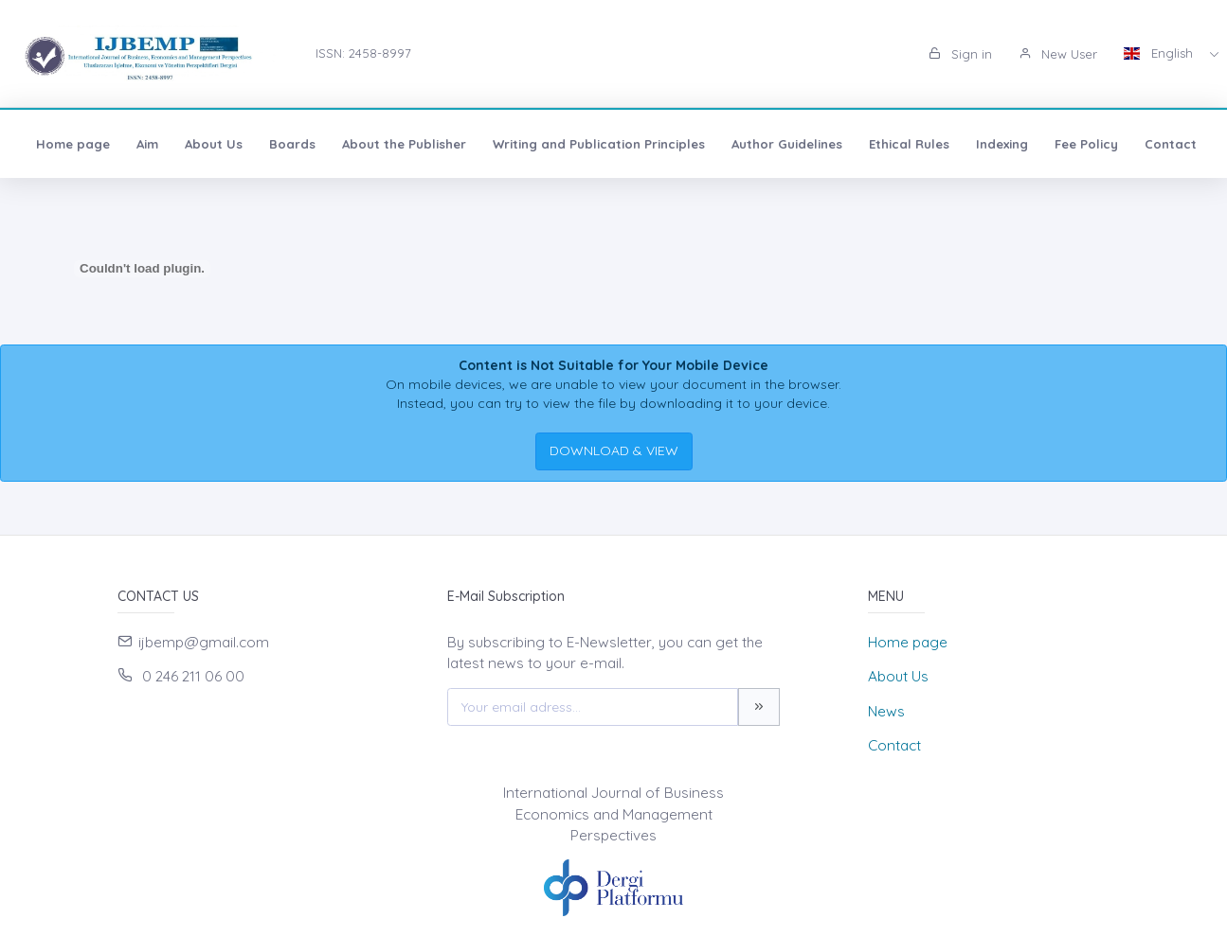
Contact (1171, 143)
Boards (292, 143)
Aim (147, 143)
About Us (214, 143)
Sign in (960, 54)
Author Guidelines (786, 143)
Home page (73, 143)
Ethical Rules (909, 143)
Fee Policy (1086, 143)
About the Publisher (404, 143)
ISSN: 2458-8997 (363, 53)
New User (1058, 54)
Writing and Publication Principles (599, 143)
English (1160, 53)
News (886, 711)
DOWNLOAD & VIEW (614, 450)
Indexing (1002, 143)
